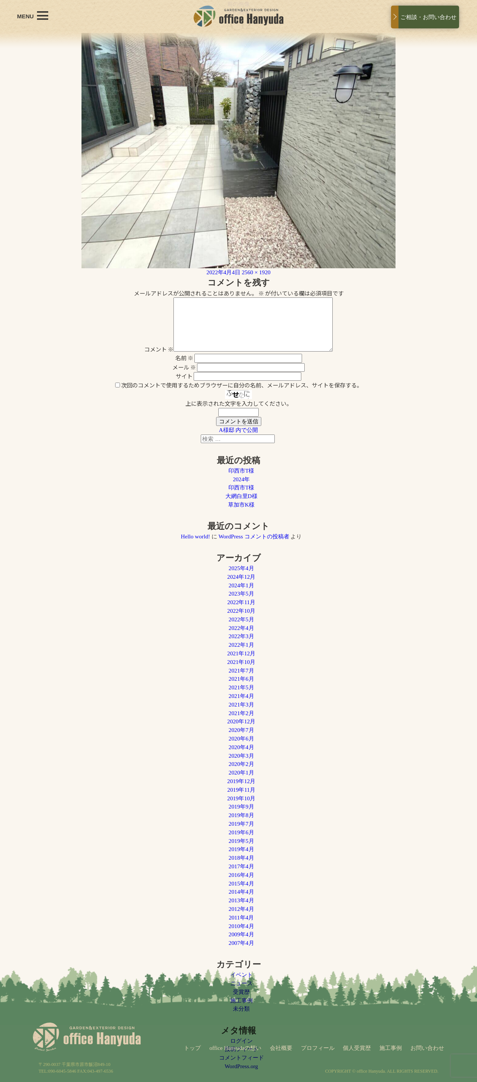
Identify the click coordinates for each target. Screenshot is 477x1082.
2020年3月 (241, 755)
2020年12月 (241, 721)
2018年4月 (241, 857)
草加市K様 (241, 504)
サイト (184, 376)
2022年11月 (241, 602)
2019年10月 (241, 798)
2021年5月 (241, 687)
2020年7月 (241, 730)
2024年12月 (241, 577)
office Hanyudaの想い (235, 1048)
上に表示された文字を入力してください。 (238, 403)
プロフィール (318, 1048)
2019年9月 (241, 806)
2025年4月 (241, 568)
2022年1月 (241, 645)
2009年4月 (241, 934)
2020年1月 (241, 772)
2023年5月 (241, 593)
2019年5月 (241, 841)
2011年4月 (241, 917)
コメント (158, 349)
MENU (33, 15)
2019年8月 (241, 815)
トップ (192, 1048)
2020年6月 (241, 738)
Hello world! (195, 536)
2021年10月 (241, 662)
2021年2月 (241, 713)
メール (184, 367)
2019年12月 (241, 781)
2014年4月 (241, 891)
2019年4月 (241, 849)
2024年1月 (241, 585)
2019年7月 (241, 823)
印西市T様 (241, 470)
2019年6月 (241, 832)
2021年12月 (241, 653)
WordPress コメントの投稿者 (253, 536)
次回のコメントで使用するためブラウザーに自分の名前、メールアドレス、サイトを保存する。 (241, 385)
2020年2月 (241, 764)
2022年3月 (241, 636)
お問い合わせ (427, 1048)
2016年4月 (241, 875)
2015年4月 (241, 883)
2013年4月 (241, 900)
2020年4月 (241, 747)
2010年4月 (241, 926)
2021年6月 (241, 679)
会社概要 (281, 1048)
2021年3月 (241, 704)
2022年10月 (241, 611)
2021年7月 (241, 670)
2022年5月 (241, 619)
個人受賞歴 (357, 1048)
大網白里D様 (241, 496)
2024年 (241, 479)
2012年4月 (241, 909)
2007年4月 (241, 943)
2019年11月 (241, 789)
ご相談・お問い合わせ (428, 17)
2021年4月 (241, 696)
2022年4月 (241, 628)
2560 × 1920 (256, 272)
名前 (184, 357)
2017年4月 (241, 866)
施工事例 (390, 1048)
